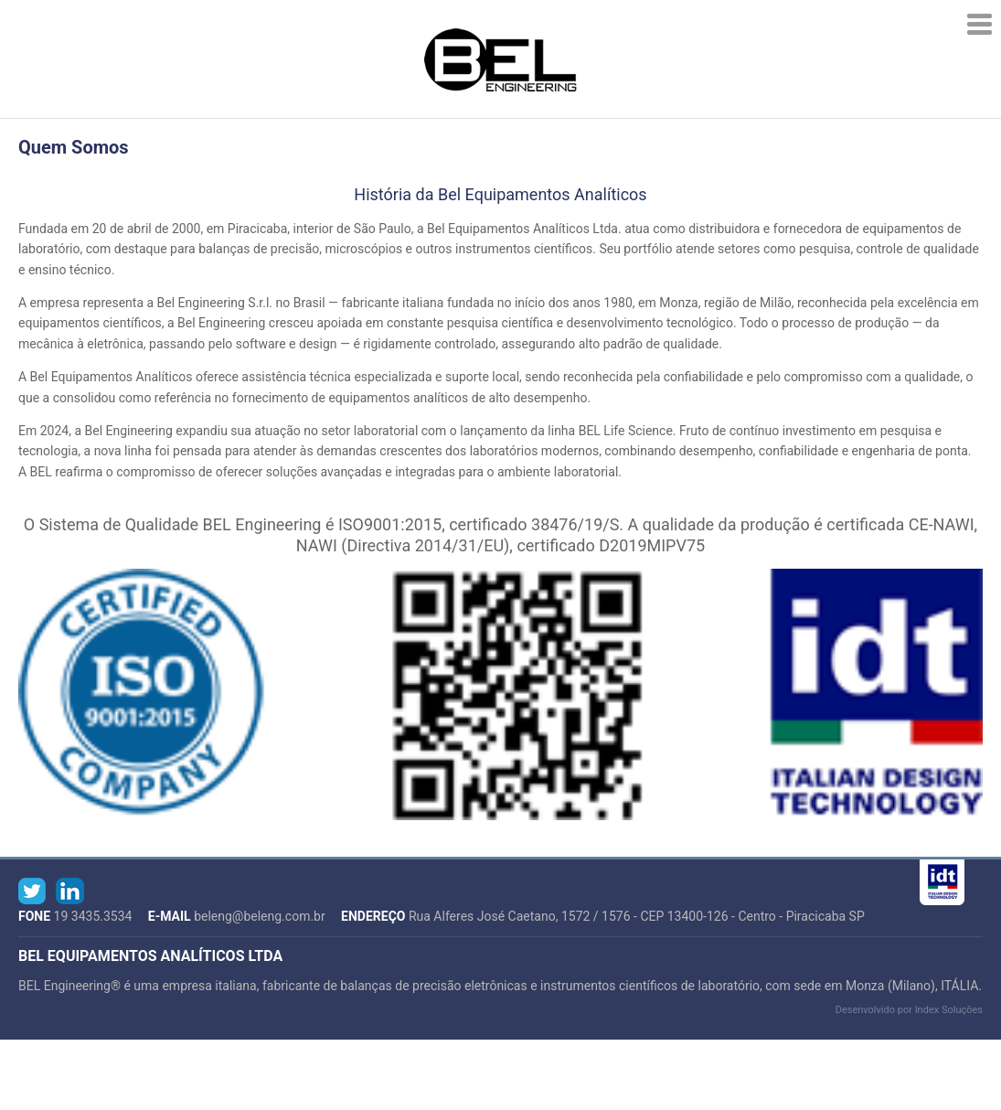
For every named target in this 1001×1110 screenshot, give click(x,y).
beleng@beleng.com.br (259, 916)
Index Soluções (949, 1010)
